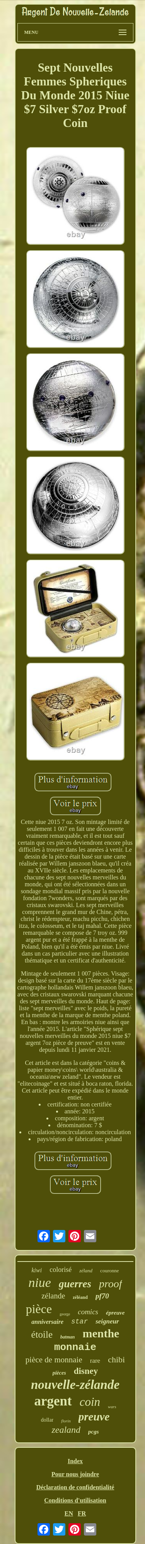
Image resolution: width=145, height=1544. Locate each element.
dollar (47, 1420)
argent (53, 1401)
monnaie (75, 1347)
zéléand (80, 1297)
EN (69, 1513)
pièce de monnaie (54, 1359)
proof (110, 1284)
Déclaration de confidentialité (75, 1487)
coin (90, 1402)
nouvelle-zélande (75, 1385)
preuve (94, 1416)
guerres (75, 1284)
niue (39, 1282)
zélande (53, 1296)
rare (95, 1360)
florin (65, 1421)
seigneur (107, 1321)
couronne (109, 1270)
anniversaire (47, 1321)
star (79, 1321)
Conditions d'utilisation (75, 1500)
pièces (59, 1373)
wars (112, 1406)
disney (86, 1371)
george (65, 1314)
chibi (116, 1359)
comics (88, 1312)
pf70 (102, 1296)
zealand (65, 1430)
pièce (39, 1309)
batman (67, 1337)
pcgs (93, 1432)
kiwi (37, 1270)
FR (82, 1513)
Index (75, 1461)
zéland (85, 1270)
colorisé (60, 1269)
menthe (100, 1333)
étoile (42, 1334)
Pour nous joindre (75, 1474)
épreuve (115, 1313)
